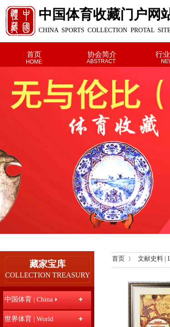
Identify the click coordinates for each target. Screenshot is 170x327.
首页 (34, 54)
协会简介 (102, 54)
